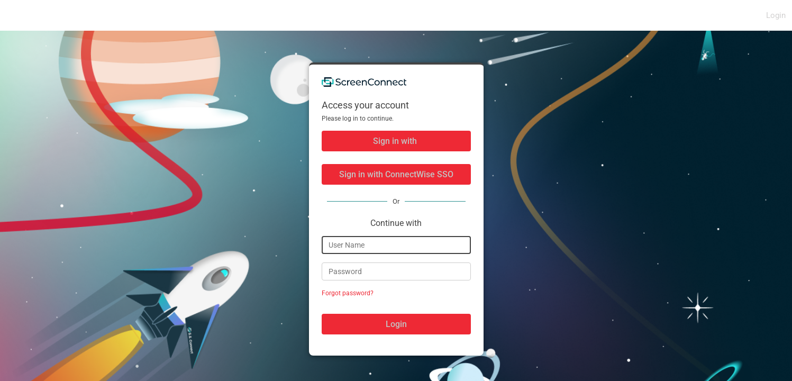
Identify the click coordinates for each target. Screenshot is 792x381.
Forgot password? (348, 293)
